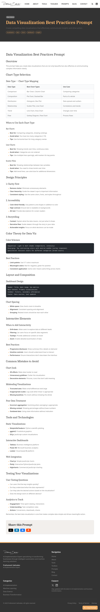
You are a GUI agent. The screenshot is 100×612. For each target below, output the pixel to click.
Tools (44, 4)
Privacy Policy (72, 603)
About (35, 4)
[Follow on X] (92, 4)
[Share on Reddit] (28, 530)
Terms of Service (84, 603)
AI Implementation (10, 585)
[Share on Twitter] (10, 530)
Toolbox (54, 4)
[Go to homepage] (11, 4)
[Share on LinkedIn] (16, 530)
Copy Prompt (90, 608)
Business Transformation (12, 595)
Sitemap (94, 603)
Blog (74, 4)
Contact (83, 4)
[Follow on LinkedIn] (96, 4)
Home (27, 4)
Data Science (8, 591)
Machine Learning (9, 588)
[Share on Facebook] (22, 530)
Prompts (65, 4)
